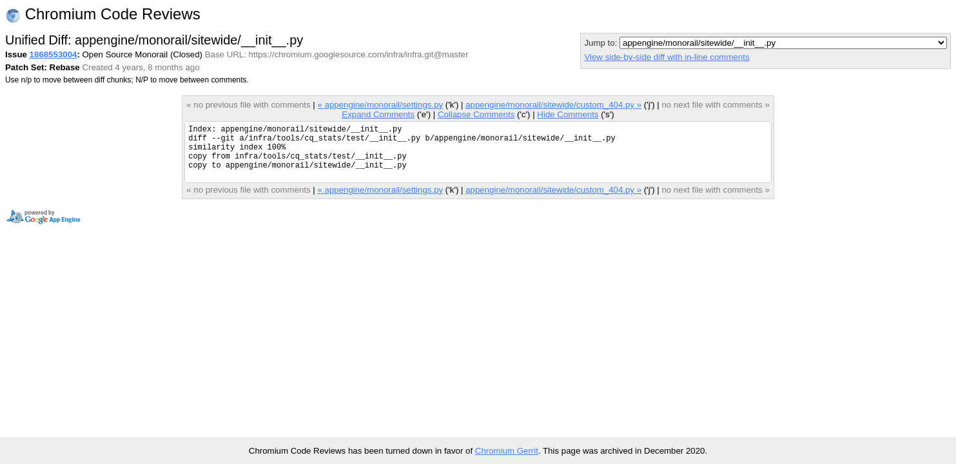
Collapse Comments (476, 114)
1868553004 (53, 54)
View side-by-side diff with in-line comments (666, 57)
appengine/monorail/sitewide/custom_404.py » (553, 105)
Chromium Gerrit (506, 451)
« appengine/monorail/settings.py (380, 105)
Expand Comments (378, 114)
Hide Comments (567, 114)
